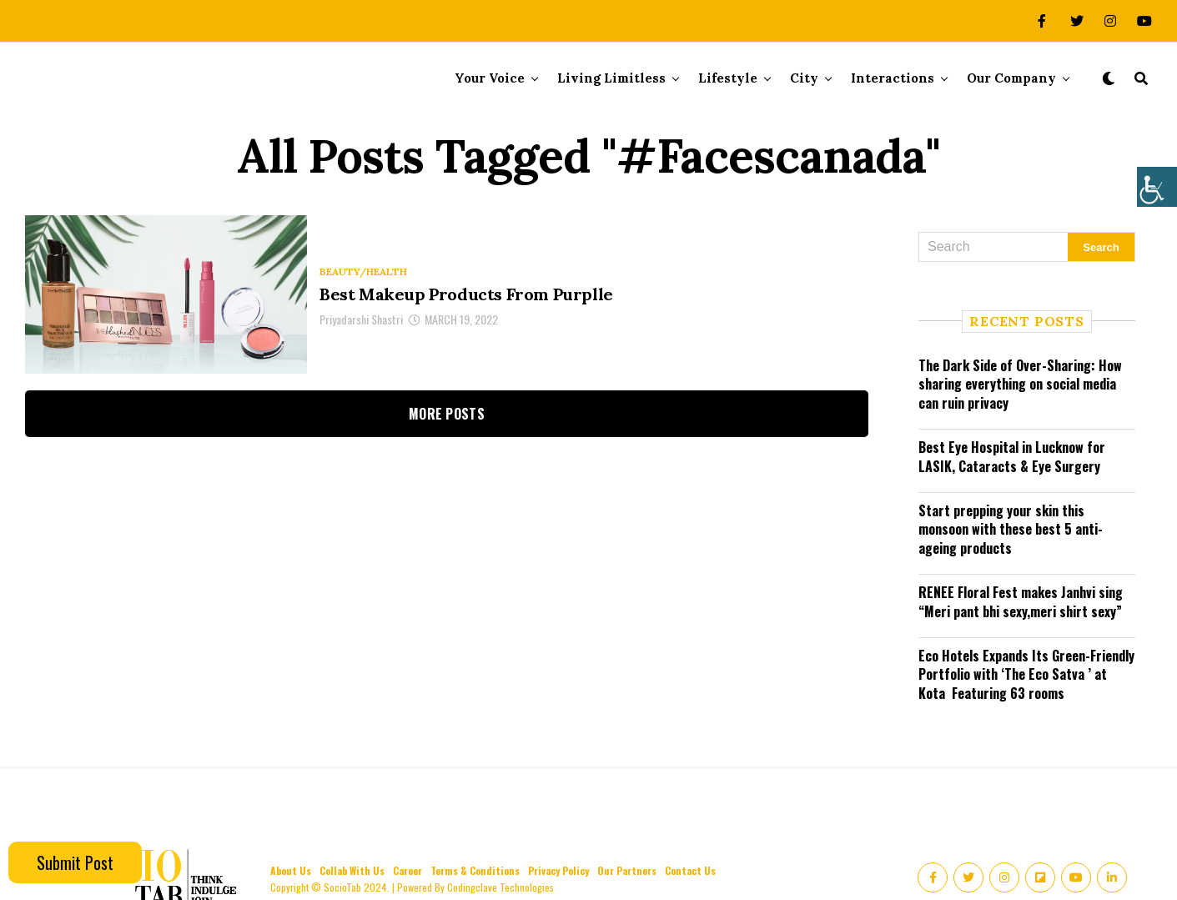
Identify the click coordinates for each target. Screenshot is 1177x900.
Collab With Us (352, 870)
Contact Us (690, 870)
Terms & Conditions (475, 870)
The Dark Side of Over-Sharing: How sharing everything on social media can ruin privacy (1020, 384)
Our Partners (626, 870)
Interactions (892, 78)
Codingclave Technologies (500, 887)
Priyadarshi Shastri (361, 319)
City (804, 78)
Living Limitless (611, 78)
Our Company (1011, 78)
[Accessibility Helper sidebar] (1157, 187)
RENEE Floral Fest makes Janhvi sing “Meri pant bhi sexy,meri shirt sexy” (1020, 601)
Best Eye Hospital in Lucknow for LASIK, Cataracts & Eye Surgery (1011, 456)
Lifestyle (727, 78)
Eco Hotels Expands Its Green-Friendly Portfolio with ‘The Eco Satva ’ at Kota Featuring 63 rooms (1026, 674)
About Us (290, 870)
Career (407, 870)
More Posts (447, 414)
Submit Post (75, 862)
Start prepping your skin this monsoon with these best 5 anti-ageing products (1010, 529)
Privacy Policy (558, 870)
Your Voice (490, 78)
